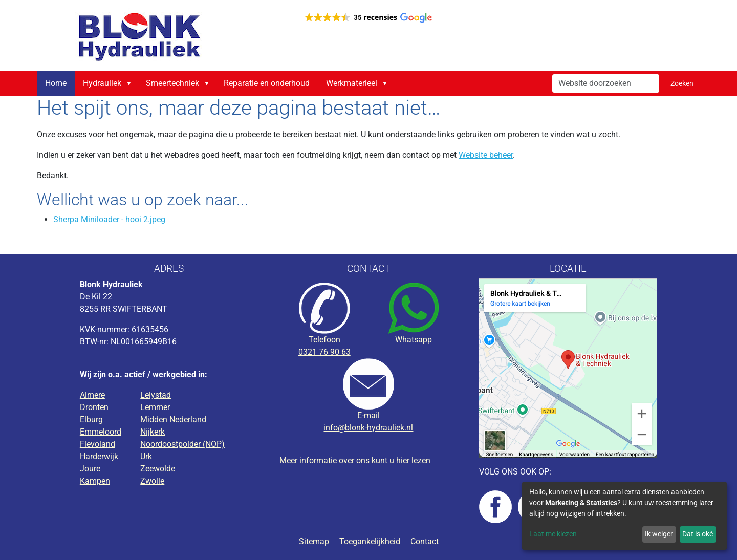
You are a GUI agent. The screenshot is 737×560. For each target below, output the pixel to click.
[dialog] (624, 516)
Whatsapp (413, 339)
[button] (131, 83)
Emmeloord (100, 432)
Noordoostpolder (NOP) (182, 444)
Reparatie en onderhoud (267, 83)
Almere (92, 395)
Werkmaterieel (351, 83)
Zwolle (152, 481)
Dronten (94, 407)
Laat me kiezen (553, 534)
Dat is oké (697, 534)
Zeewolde (157, 468)
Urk (146, 456)
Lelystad (155, 395)
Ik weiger (659, 534)
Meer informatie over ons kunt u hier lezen (354, 460)
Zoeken (681, 83)
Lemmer (155, 407)
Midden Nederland (173, 419)
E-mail (368, 415)
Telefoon (324, 339)
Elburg (91, 419)
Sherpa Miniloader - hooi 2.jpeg (109, 219)
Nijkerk (152, 432)
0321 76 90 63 (324, 352)
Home (56, 83)
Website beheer (486, 155)
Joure (90, 468)
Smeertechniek (172, 83)
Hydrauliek (102, 83)
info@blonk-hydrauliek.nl (368, 428)
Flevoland (97, 444)
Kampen (95, 481)
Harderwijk (99, 456)
